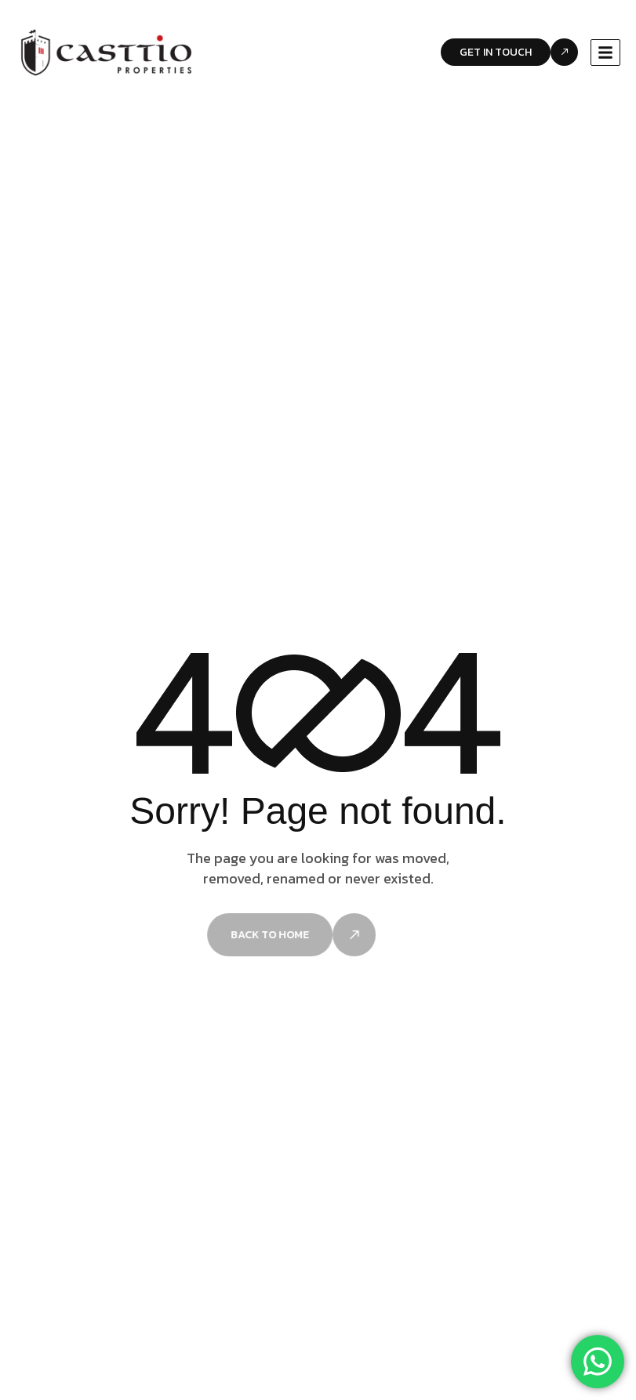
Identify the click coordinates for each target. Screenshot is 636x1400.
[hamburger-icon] (605, 52)
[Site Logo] (106, 51)
